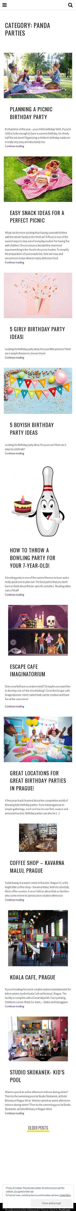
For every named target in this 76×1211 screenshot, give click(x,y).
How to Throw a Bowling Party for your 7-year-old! (32, 557)
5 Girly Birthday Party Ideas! (37, 333)
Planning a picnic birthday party (31, 113)
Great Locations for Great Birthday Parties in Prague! (38, 780)
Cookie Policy (65, 1195)
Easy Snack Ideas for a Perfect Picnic (37, 216)
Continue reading (14, 146)
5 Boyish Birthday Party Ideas (32, 428)
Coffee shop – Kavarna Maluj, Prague (37, 866)
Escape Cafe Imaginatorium (28, 670)
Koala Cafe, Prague (33, 977)
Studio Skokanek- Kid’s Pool (37, 1076)
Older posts (38, 1128)
